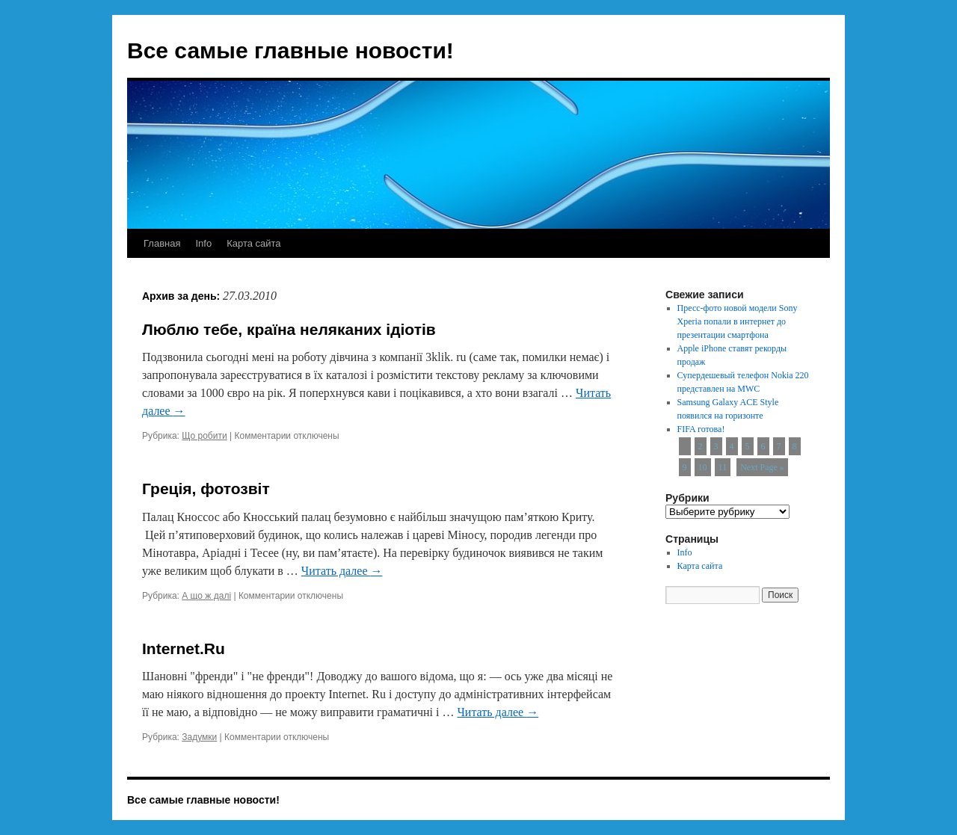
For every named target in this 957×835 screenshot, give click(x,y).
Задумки (199, 737)
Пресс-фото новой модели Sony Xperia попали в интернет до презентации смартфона (737, 321)
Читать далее (342, 570)
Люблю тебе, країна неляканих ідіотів (289, 329)
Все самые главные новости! (290, 50)
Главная (162, 243)
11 (722, 467)
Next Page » (762, 467)
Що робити (204, 436)
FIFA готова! (701, 429)
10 (702, 467)
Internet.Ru (183, 648)
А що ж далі (206, 596)
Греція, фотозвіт (206, 488)
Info (203, 243)
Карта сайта (253, 243)
